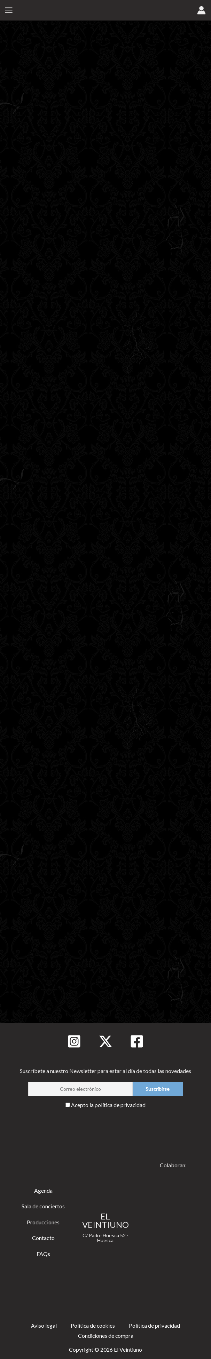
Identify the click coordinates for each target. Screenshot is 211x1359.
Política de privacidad (155, 1325)
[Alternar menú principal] (8, 10)
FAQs (43, 1253)
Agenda (43, 1189)
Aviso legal (43, 1325)
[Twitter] (105, 1041)
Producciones (43, 1221)
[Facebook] (137, 1041)
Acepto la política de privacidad (108, 1104)
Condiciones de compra (106, 1335)
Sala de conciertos (43, 1205)
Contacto (43, 1237)
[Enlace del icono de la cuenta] (201, 10)
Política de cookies (92, 1325)
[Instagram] (74, 1041)
